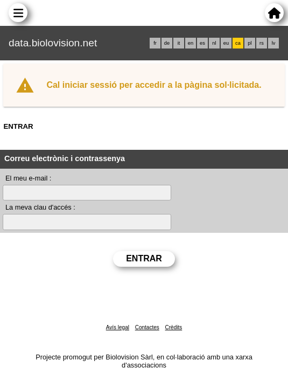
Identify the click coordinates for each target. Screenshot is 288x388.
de (167, 43)
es (202, 43)
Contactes (147, 327)
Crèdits (173, 327)
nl (214, 43)
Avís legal (117, 327)
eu (226, 43)
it (179, 43)
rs (261, 43)
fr (155, 43)
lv (274, 43)
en (190, 43)
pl (249, 43)
